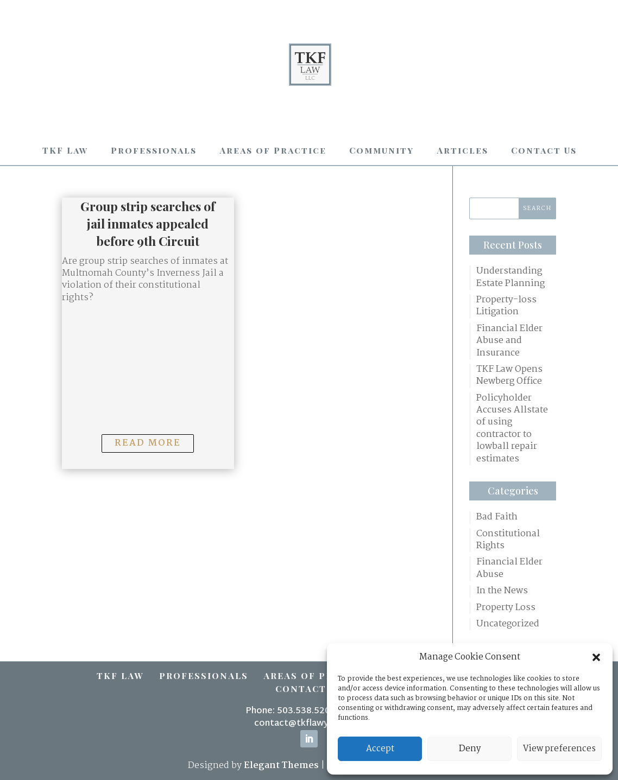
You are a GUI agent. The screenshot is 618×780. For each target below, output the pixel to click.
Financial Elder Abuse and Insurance (509, 341)
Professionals (154, 150)
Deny (470, 749)
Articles (462, 150)
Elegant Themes (281, 765)
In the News (502, 591)
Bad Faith (497, 517)
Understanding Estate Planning (510, 277)
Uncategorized (507, 624)
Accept (380, 749)
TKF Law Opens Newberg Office (509, 376)
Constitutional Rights (508, 540)
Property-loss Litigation (506, 306)
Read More (148, 443)
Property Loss (505, 608)
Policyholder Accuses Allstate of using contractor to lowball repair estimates (512, 428)
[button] (596, 657)
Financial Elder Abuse (509, 568)
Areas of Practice (272, 150)
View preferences (559, 749)
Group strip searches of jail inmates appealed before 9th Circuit (147, 223)
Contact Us (544, 150)
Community (381, 150)
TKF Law (65, 150)
